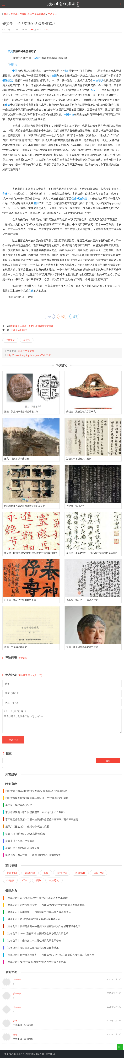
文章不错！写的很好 (23, 1025)
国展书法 (98, 873)
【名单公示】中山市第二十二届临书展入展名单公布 (33, 940)
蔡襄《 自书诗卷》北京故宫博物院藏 (25, 833)
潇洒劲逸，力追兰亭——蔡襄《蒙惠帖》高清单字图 (33, 855)
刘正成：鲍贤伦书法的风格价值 (20, 599)
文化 (30, 290)
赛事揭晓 (80, 873)
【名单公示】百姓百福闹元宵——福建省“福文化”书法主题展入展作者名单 (45, 904)
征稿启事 (30, 873)
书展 (46, 873)
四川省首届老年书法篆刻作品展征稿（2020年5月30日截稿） (38, 798)
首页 (6, 14)
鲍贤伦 (13, 64)
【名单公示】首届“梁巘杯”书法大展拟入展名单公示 (32, 919)
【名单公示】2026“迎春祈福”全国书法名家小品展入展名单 (36, 933)
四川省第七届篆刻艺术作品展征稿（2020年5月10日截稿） (36, 790)
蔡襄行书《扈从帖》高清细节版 (22, 847)
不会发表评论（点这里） (30, 675)
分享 (74, 316)
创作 (74, 198)
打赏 (62, 316)
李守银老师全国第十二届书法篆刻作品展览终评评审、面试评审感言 (41, 819)
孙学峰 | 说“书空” (75, 505)
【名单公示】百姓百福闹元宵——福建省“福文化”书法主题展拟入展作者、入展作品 (49, 954)
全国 (54, 75)
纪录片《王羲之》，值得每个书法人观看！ (28, 826)
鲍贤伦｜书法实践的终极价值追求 (29, 23)
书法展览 (7, 80)
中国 (14, 70)
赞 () (49, 316)
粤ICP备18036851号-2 (15, 1053)
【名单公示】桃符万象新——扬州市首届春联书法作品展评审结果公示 (43, 926)
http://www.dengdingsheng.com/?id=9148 (29, 355)
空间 (36, 203)
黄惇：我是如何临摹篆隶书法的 (82, 647)
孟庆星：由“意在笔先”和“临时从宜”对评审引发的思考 (30, 552)
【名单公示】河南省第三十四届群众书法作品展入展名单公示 (38, 912)
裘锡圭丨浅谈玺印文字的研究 (81, 411)
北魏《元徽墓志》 (19, 330)
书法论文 (10, 340)
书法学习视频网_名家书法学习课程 (28, 14)
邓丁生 (49, 29)
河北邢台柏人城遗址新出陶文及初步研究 (24, 505)
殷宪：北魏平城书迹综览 (16, 458)
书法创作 (36, 58)
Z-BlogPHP (39, 1053)
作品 (92, 90)
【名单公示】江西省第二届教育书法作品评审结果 (32, 947)
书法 (10, 51)
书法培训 (98, 80)
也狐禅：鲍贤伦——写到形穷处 (82, 599)
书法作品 (82, 198)
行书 (24, 880)
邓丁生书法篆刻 (26, 351)
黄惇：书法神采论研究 (15, 647)
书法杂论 (52, 14)
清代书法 (62, 873)
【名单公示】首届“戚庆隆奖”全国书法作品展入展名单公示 (36, 897)
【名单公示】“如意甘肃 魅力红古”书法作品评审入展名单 (35, 961)
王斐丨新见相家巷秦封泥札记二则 (21, 411)
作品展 (10, 880)
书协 (38, 880)
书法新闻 (11, 873)
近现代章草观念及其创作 (78, 458)
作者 (7, 104)
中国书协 (69, 114)
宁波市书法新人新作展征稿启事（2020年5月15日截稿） (35, 812)
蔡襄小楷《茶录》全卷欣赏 (19, 840)
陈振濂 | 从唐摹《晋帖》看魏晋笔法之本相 (32, 325)
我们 (66, 70)
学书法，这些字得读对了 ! (19, 805)
